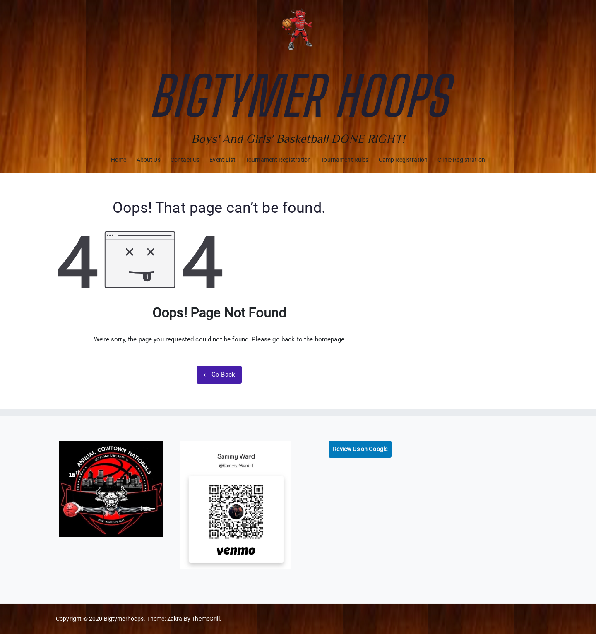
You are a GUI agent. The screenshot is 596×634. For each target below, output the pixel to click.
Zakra (175, 618)
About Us (149, 159)
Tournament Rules (344, 159)
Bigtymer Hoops (298, 96)
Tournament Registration (278, 159)
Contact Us (185, 159)
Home (119, 159)
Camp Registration (403, 159)
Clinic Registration (461, 159)
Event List (222, 159)
